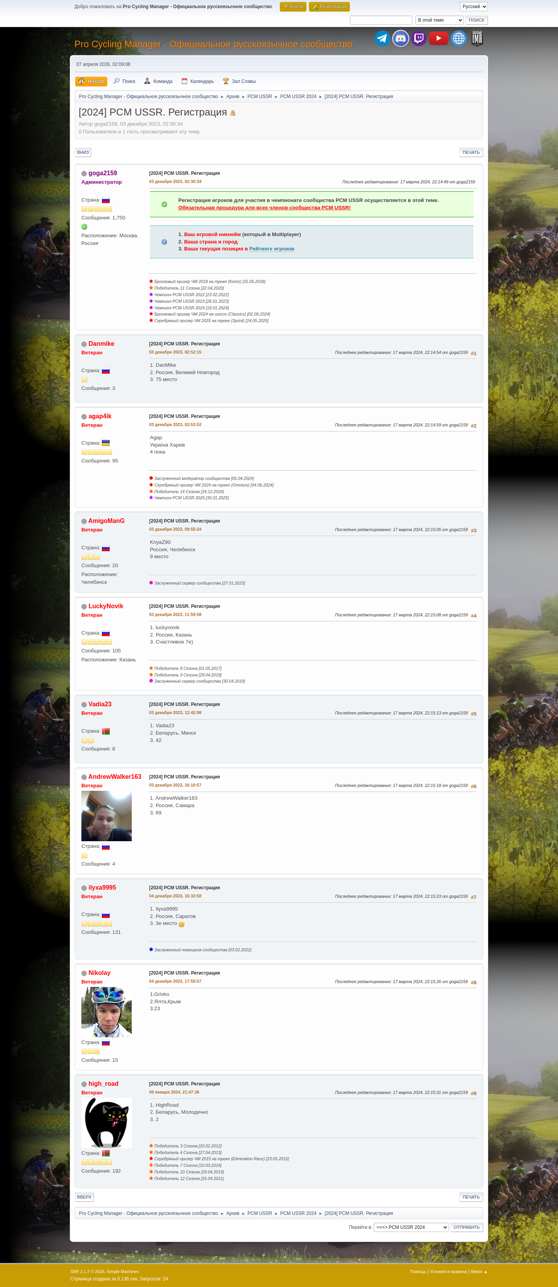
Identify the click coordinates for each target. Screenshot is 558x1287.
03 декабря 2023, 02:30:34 (175, 181)
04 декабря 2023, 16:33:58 (175, 896)
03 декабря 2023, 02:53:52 (175, 424)
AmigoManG (106, 521)
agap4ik (100, 416)
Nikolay (99, 973)
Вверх (84, 1197)
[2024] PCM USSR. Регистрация (184, 173)
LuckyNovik (105, 606)
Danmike (101, 343)
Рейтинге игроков (271, 249)
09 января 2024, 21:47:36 (174, 1092)
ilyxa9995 (102, 887)
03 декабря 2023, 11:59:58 (175, 614)
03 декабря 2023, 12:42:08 (175, 712)
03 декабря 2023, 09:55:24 (175, 529)
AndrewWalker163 (114, 776)
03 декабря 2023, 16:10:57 (175, 785)
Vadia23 (100, 704)
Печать (471, 152)
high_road (103, 1083)
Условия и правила (448, 1271)
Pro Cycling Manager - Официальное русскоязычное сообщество (213, 44)
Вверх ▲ (479, 1271)
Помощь (418, 1271)
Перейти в (360, 1227)
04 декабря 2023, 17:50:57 (175, 981)
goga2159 (102, 173)
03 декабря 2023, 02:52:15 (175, 352)
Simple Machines (123, 1271)
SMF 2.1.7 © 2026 (88, 1271)
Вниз (83, 152)
